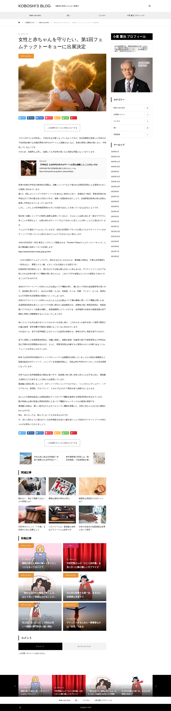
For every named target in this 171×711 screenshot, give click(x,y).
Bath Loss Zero (35, 15)
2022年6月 (115, 204)
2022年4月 (115, 214)
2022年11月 (115, 184)
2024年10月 (115, 169)
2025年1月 (115, 154)
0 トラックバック (84, 646)
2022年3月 (115, 219)
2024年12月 (115, 159)
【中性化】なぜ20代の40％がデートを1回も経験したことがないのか (68, 165)
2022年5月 (115, 209)
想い (68, 15)
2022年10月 (115, 189)
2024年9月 (115, 174)
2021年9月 (115, 244)
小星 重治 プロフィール (136, 15)
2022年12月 (115, 179)
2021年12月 (115, 234)
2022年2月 (115, 224)
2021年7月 (115, 254)
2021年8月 (115, 249)
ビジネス (102, 15)
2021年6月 (115, 259)
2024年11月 (115, 164)
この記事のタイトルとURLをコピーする (62, 128)
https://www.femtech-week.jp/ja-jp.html (34, 252)
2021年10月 (115, 239)
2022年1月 (115, 229)
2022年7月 (115, 199)
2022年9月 (115, 194)
